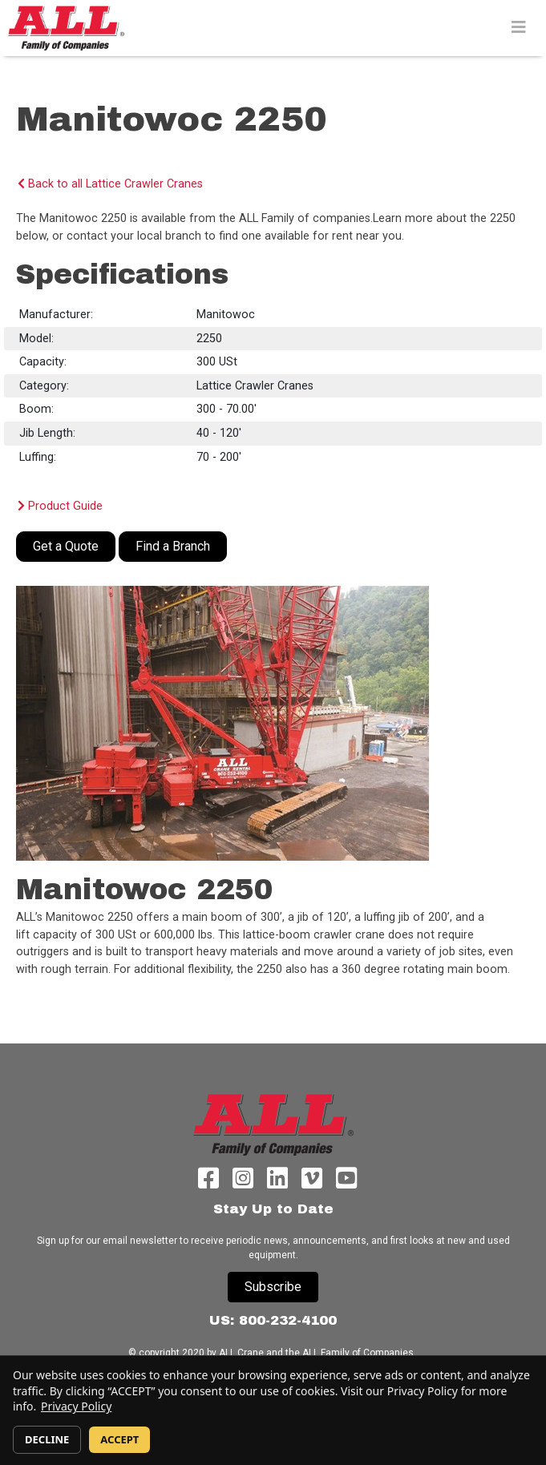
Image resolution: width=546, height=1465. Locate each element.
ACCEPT (119, 1439)
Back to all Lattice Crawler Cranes (110, 184)
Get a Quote (66, 546)
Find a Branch (172, 546)
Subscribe (273, 1286)
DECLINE (47, 1439)
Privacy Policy (76, 1406)
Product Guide (60, 506)
